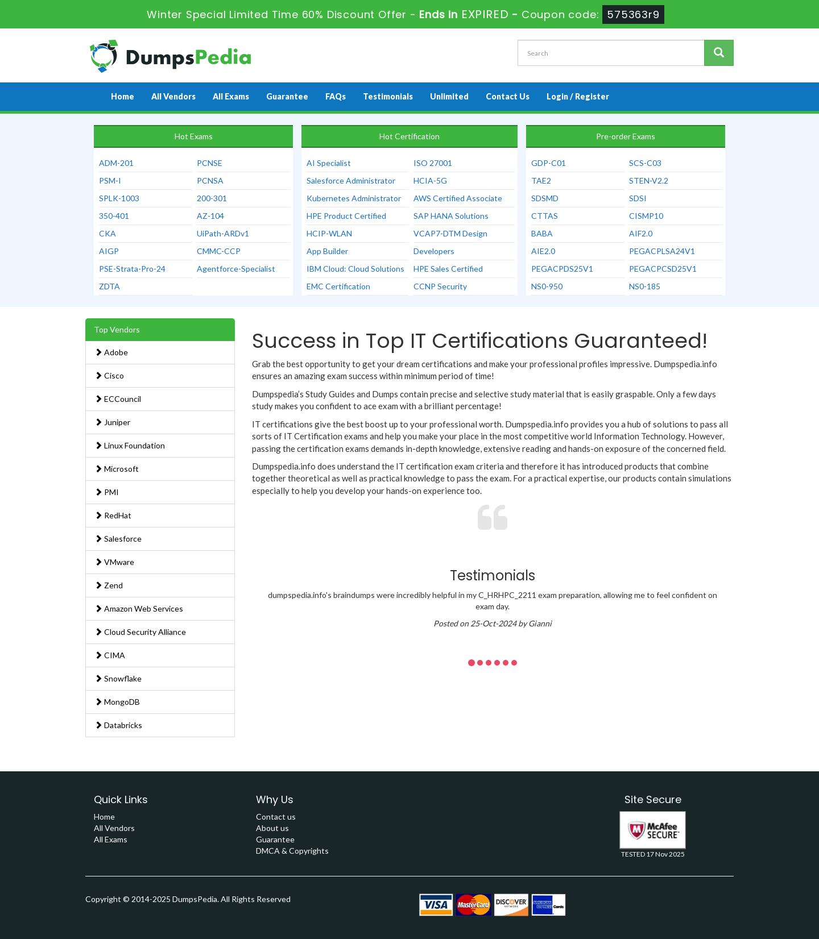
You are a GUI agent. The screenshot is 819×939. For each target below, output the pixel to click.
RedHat (112, 515)
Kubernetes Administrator (354, 198)
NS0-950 (546, 286)
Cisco (109, 375)
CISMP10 (646, 216)
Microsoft (116, 468)
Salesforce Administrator (351, 180)
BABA (542, 233)
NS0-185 (644, 286)
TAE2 (541, 180)
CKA (107, 233)
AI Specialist (329, 163)
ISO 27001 (432, 163)
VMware (114, 562)
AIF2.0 (640, 233)
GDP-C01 (548, 163)
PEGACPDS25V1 (562, 268)
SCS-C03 (645, 163)
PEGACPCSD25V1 (663, 268)
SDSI (638, 198)
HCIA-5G (430, 180)
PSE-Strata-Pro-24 (132, 268)
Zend (108, 585)
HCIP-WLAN (329, 233)
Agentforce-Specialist (236, 268)
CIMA (109, 655)
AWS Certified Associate (457, 198)
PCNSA (210, 180)
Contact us (276, 816)
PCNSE (209, 163)
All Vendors (173, 96)
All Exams (231, 96)
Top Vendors (117, 329)
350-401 (114, 216)
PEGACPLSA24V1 (662, 251)
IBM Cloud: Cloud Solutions (355, 268)
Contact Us (508, 96)
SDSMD (545, 198)
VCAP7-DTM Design (450, 233)
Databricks (118, 725)
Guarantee (287, 96)
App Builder (327, 251)
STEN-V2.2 (648, 180)
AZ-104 (210, 216)
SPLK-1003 (119, 198)
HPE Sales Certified (448, 268)
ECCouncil (117, 399)
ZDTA (109, 286)
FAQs (335, 96)
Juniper (112, 422)
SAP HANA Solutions (451, 216)
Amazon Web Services (138, 608)
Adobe (111, 352)
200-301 (212, 198)
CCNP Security (440, 286)
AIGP (109, 251)
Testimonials (388, 96)
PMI (106, 492)
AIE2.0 (543, 251)
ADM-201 (116, 163)
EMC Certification (338, 286)
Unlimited (449, 96)
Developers (433, 251)
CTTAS (544, 216)
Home (122, 96)
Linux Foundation (129, 445)
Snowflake (118, 678)
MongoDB (117, 702)
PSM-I (110, 180)
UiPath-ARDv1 (223, 233)
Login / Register (578, 96)
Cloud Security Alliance (140, 632)
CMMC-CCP (219, 251)
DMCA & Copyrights (292, 850)
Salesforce (118, 538)
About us (272, 828)
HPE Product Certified (346, 216)
